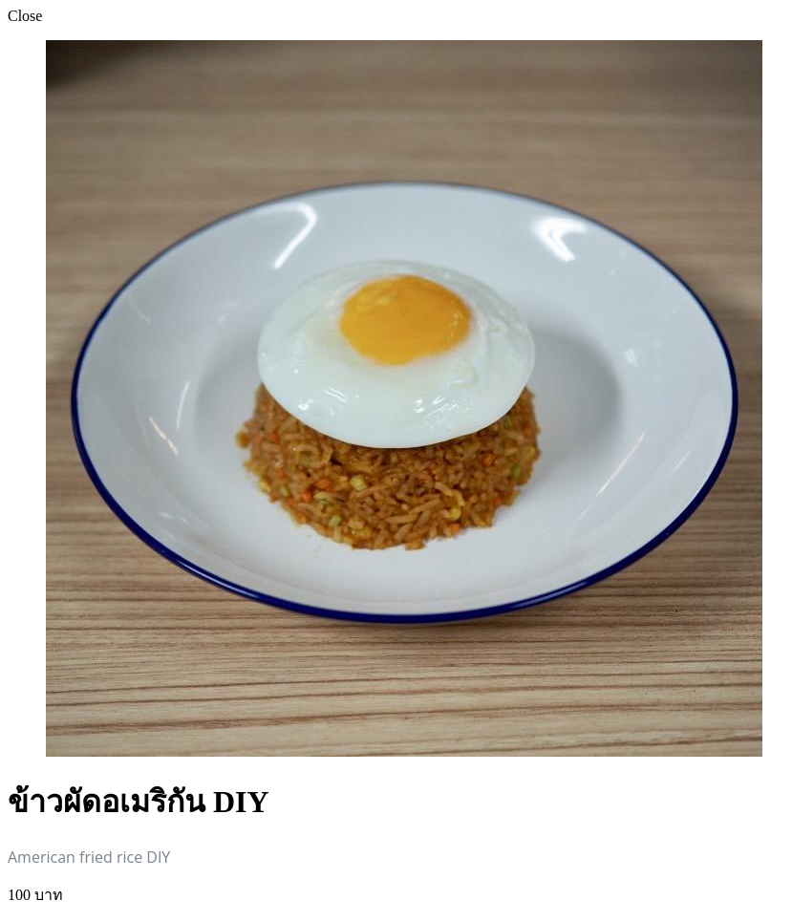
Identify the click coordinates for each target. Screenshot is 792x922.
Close (25, 16)
